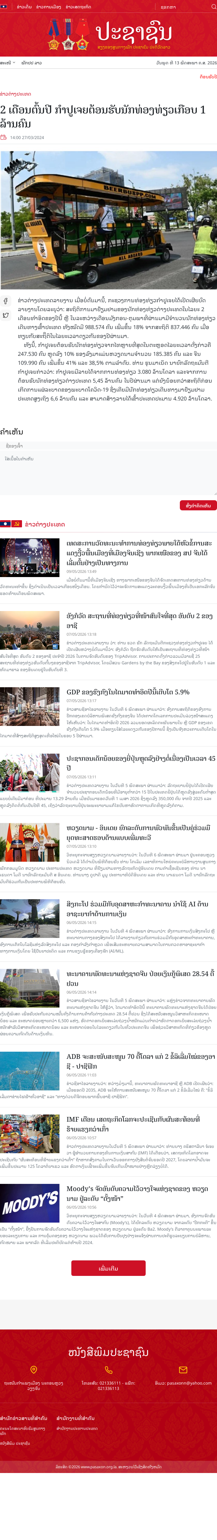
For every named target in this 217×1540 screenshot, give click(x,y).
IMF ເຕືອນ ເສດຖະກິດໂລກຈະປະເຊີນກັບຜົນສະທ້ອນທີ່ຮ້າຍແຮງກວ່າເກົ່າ (133, 1124)
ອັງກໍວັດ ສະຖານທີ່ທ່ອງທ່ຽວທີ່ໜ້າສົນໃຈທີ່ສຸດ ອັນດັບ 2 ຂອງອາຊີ (140, 621)
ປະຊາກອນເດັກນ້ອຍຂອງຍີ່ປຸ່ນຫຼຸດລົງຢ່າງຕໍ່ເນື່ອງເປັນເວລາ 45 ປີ (141, 763)
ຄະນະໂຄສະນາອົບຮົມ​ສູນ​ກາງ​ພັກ (22, 1431)
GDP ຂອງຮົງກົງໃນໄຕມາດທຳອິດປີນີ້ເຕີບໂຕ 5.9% (128, 692)
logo (108, 35)
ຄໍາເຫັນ (11, 431)
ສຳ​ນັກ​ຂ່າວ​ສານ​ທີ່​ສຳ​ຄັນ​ (23, 1418)
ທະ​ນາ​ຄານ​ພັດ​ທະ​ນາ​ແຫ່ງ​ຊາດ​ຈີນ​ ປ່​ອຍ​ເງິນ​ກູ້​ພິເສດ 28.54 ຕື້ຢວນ (140, 979)
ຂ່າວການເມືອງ (48, 6)
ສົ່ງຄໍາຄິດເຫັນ (198, 505)
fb (6, 301)
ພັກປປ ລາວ (31, 62)
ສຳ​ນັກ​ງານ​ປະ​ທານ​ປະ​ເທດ (77, 1428)
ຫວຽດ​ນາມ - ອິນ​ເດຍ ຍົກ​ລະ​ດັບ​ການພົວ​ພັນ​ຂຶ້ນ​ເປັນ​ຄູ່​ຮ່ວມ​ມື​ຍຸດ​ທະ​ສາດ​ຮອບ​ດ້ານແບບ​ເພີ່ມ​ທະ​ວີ (138, 833)
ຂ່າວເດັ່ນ (24, 6)
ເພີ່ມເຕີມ (108, 1268)
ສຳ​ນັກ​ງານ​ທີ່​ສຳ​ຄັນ (75, 1418)
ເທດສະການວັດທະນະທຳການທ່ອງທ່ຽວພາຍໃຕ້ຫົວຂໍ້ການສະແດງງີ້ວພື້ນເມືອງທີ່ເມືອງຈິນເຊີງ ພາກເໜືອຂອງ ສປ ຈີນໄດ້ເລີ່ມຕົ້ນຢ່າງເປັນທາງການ (139, 553)
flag (3, 6)
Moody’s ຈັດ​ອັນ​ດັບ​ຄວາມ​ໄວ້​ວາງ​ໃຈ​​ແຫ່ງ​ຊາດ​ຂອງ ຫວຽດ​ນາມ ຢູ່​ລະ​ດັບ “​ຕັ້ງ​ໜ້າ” (137, 1194)
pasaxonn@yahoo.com (189, 1382)
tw (6, 315)
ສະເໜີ (7, 62)
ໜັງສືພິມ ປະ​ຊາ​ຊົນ (15, 1443)
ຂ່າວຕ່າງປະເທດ (15, 93)
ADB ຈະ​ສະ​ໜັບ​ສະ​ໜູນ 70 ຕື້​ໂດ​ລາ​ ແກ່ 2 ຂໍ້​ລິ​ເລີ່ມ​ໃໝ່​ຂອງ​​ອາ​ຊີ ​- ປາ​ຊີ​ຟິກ (141, 1061)
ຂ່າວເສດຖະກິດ (78, 6)
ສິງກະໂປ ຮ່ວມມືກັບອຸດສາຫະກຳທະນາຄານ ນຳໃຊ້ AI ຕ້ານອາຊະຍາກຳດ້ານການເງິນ (137, 909)
